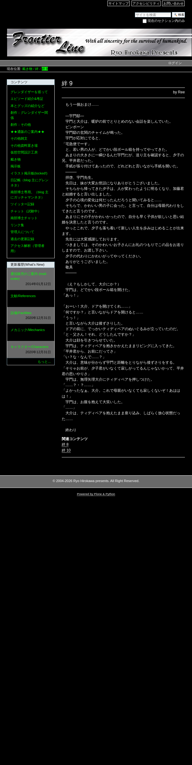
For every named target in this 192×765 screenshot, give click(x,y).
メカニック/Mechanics (30, 333)
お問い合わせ (173, 3)
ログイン (175, 63)
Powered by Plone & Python (96, 494)
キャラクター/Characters (30, 349)
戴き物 (27, 69)
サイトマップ (118, 3)
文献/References (30, 299)
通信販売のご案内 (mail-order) (30, 279)
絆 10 (66, 450)
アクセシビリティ (146, 3)
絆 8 (65, 444)
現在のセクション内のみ (166, 20)
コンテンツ (18, 82)
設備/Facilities (30, 316)
